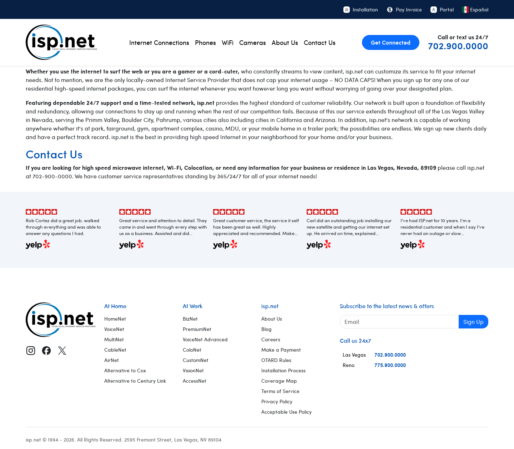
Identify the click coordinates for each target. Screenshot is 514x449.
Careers (270, 339)
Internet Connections (159, 42)
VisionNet (193, 370)
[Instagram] (31, 351)
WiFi (227, 42)
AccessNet (194, 380)
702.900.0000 (458, 45)
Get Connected (390, 42)
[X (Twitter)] (62, 351)
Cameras (252, 42)
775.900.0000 (390, 364)
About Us (285, 42)
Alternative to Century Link (135, 380)
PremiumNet (197, 329)
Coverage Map (279, 380)
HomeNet (115, 318)
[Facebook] (46, 351)
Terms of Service (280, 391)
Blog (266, 329)
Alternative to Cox (125, 370)
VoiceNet (114, 329)
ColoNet (192, 349)
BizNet (190, 318)
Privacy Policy (276, 401)
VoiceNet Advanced (205, 339)
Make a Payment (281, 349)
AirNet (111, 360)
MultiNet (114, 339)
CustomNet (195, 360)
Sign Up (473, 321)
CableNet (115, 349)
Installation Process (283, 370)
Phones (205, 42)
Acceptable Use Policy (286, 411)
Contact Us (320, 42)
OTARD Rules (276, 360)
